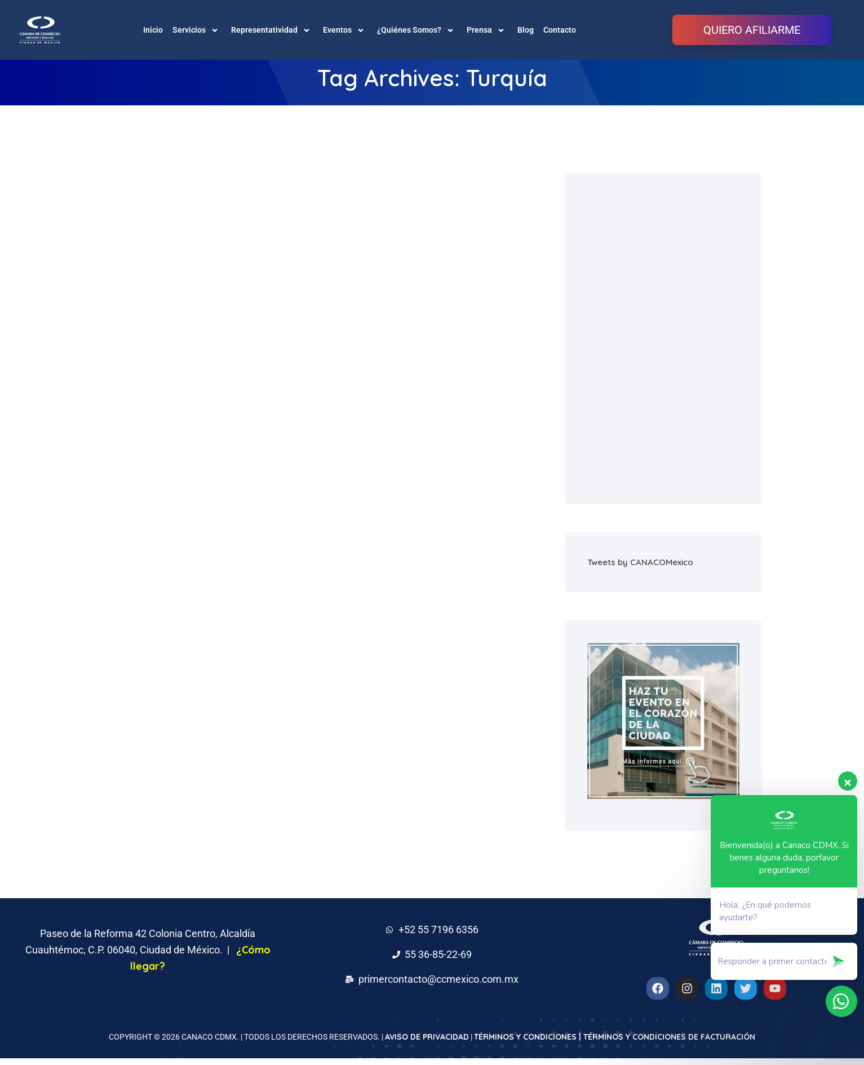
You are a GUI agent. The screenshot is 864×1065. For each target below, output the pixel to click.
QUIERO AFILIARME (751, 30)
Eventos (345, 30)
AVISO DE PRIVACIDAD (427, 1044)
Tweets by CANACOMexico (640, 568)
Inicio (153, 29)
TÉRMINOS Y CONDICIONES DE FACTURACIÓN (669, 1044)
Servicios (196, 30)
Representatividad (272, 30)
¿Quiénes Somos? (417, 30)
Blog (525, 29)
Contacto (559, 29)
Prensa (487, 30)
